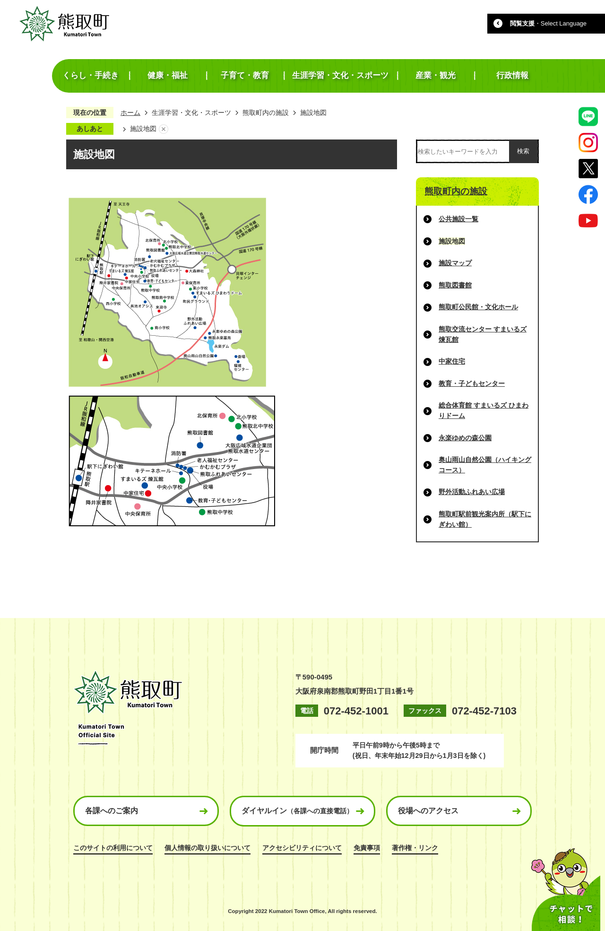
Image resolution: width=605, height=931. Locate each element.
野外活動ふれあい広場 (472, 492)
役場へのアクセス (428, 811)
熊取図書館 (455, 285)
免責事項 (367, 848)
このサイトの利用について (113, 848)
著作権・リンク (415, 848)
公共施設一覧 (458, 219)
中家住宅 (452, 361)
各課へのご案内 (111, 811)
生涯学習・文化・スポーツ (191, 112)
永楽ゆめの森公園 (465, 438)
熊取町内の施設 (265, 112)
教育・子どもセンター (472, 383)
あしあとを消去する (163, 129)
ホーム (130, 112)
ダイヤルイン (297, 811)
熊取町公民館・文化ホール (478, 307)
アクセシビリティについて (302, 848)
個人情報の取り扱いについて (207, 848)
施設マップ (455, 263)
